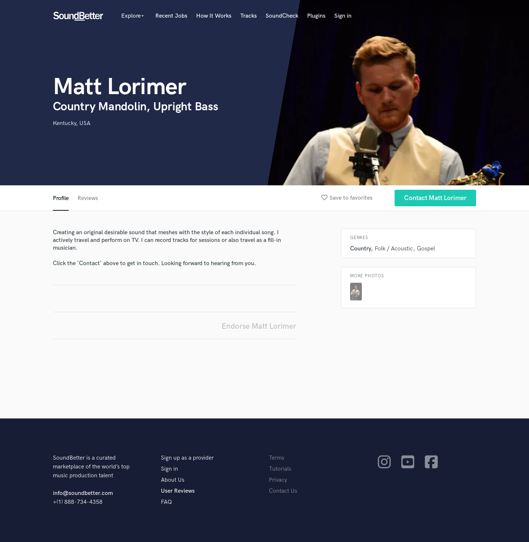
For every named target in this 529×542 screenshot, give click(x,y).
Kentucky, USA (71, 123)
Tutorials (280, 469)
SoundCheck (282, 16)
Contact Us (283, 491)
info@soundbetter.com (83, 493)
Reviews (88, 198)
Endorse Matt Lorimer (259, 326)
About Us (172, 480)
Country (360, 248)
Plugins (316, 16)
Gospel (426, 248)
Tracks (248, 16)
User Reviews (178, 491)
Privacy (278, 480)
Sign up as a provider (187, 457)
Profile (61, 198)
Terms (276, 457)
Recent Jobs (171, 16)
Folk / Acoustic (394, 248)
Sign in (343, 16)
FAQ (166, 502)
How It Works (213, 16)
